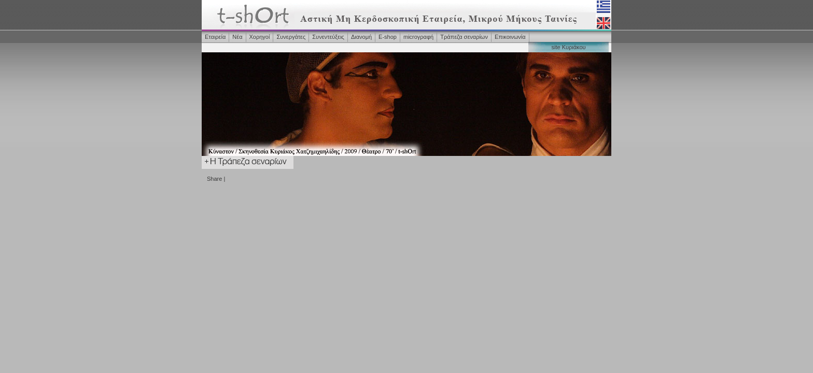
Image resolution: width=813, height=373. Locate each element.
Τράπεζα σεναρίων (464, 37)
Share (214, 179)
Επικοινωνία (510, 37)
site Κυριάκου (568, 47)
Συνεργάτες (290, 37)
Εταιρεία (215, 37)
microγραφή (418, 37)
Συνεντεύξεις (328, 37)
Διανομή (361, 37)
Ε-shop (388, 37)
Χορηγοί (259, 37)
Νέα (237, 37)
